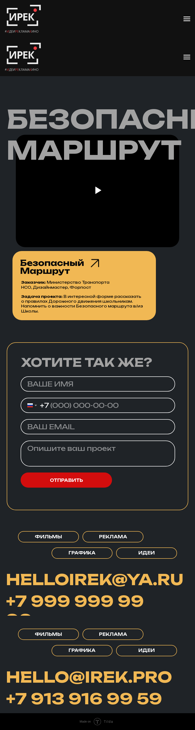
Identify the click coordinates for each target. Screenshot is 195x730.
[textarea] (98, 453)
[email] (98, 427)
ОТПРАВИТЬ (66, 480)
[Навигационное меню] (186, 19)
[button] (48, 634)
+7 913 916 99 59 (84, 698)
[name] (98, 384)
